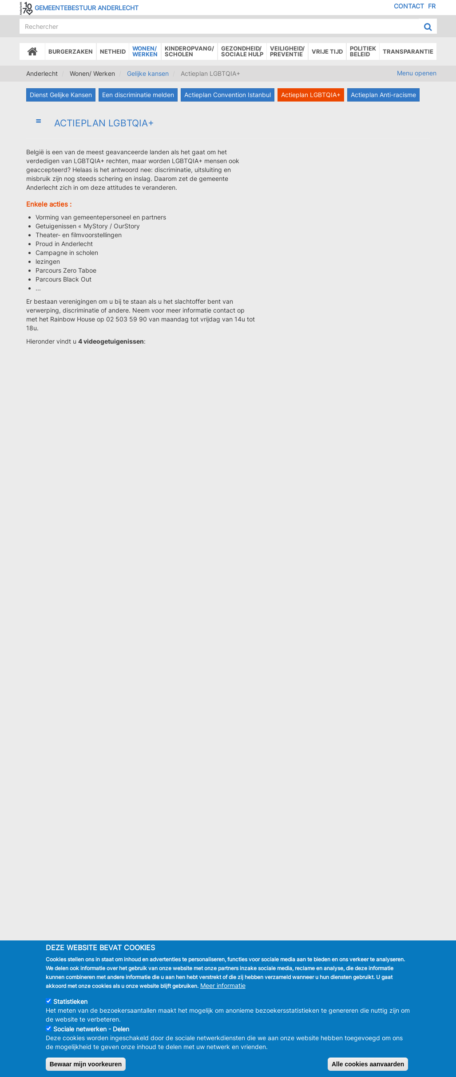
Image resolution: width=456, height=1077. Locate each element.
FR (432, 6)
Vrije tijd (327, 51)
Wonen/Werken (145, 51)
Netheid (113, 51)
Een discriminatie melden (138, 94)
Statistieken (70, 1001)
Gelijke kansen (148, 73)
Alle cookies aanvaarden (368, 1064)
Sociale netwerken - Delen (91, 1029)
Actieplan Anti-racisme (383, 94)
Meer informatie (223, 985)
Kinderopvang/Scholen (189, 51)
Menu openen (416, 73)
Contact (409, 6)
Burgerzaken (70, 51)
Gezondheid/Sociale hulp (242, 51)
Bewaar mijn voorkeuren (86, 1064)
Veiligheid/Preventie (287, 51)
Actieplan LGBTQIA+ (311, 94)
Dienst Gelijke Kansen (61, 94)
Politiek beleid (363, 51)
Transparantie (408, 51)
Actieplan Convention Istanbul (227, 94)
